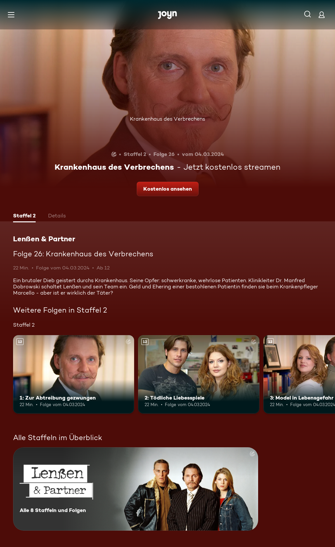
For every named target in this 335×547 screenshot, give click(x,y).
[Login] (321, 14)
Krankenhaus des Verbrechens (167, 119)
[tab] (24, 216)
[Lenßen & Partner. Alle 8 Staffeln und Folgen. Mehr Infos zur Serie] (135, 489)
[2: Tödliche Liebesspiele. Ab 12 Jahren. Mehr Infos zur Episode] (198, 374)
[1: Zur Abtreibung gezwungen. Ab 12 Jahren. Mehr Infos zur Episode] (73, 374)
